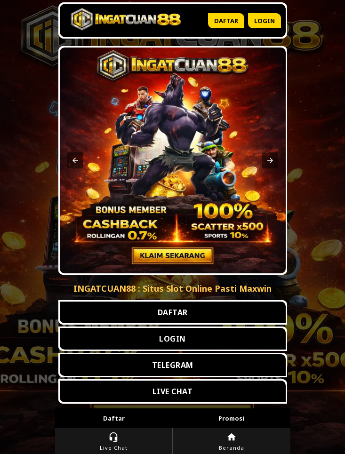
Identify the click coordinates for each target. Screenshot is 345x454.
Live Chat (113, 441)
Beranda (232, 441)
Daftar (226, 20)
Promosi (231, 418)
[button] (75, 160)
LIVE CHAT (172, 391)
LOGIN (172, 339)
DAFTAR (173, 312)
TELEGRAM (172, 365)
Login (264, 20)
